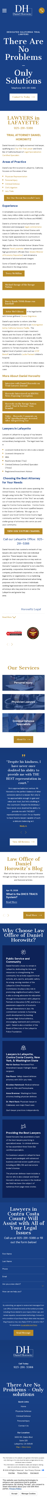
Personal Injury (11, 180)
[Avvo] (26, 1374)
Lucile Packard (27, 354)
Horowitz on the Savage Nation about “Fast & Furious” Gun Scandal (20, 406)
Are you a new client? (11, 1284)
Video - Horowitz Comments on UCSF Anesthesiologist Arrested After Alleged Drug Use (21, 418)
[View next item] (12, 644)
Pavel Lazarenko (17, 248)
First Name (7, 1254)
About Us (23, 739)
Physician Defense (23, 1411)
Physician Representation (16, 176)
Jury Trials (9, 191)
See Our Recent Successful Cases (23, 198)
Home (23, 1406)
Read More (34, 915)
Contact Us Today (23, 97)
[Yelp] (14, 1374)
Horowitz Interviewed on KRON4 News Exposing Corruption (21, 394)
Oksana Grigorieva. (29, 316)
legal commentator (32, 227)
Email (4, 1276)
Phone (5, 1269)
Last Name (7, 1261)
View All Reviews (23, 842)
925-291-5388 (23, 1367)
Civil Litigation (11, 187)
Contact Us (23, 1426)
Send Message (23, 1333)
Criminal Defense (12, 184)
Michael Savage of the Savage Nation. (20, 286)
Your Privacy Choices (34, 1470)
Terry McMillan (14, 273)
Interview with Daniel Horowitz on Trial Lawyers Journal (22, 384)
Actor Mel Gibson (14, 311)
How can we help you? (11, 1291)
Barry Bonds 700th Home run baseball (20, 302)
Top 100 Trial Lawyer (24, 148)
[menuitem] (11, 1473)
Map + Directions (23, 1447)
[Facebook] (32, 1374)
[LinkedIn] (20, 1374)
